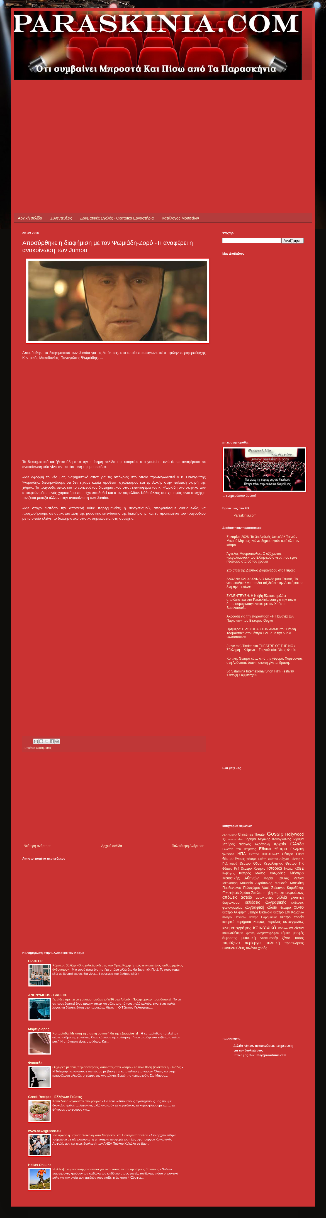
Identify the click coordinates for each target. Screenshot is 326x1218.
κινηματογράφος (236, 928)
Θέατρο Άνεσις (233, 859)
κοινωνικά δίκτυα (291, 928)
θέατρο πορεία (292, 917)
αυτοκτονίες (264, 897)
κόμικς (285, 933)
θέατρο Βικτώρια (260, 912)
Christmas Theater (252, 834)
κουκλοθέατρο (232, 933)
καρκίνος (274, 922)
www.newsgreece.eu (44, 1131)
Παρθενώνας (232, 888)
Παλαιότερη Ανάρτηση (188, 846)
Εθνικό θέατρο (273, 848)
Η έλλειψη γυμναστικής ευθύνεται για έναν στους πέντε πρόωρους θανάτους (106, 1169)
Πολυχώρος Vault (256, 888)
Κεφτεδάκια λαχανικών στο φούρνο (77, 1101)
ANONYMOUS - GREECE (47, 995)
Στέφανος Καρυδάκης (287, 888)
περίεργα (253, 942)
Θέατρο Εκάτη (256, 858)
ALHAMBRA (229, 834)
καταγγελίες (293, 921)
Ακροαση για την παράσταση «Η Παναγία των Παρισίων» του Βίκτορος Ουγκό (260, 618)
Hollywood (294, 834)
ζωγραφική (254, 907)
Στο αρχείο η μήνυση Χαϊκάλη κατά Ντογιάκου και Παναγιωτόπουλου (100, 1135)
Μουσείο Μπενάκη (289, 883)
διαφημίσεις (43, 747)
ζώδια (272, 907)
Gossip (275, 834)
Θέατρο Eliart (293, 854)
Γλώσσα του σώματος (239, 849)
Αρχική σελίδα (30, 218)
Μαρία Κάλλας (276, 878)
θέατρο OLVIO (292, 908)
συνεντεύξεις (233, 948)
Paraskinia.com (244, 515)
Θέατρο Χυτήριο (253, 868)
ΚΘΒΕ (299, 868)
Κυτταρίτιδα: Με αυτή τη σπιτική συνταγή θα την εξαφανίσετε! (95, 1033)
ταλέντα (251, 948)
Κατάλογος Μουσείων (180, 218)
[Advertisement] (87, 119)
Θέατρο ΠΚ (294, 863)
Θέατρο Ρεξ (230, 868)
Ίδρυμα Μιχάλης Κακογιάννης (268, 839)
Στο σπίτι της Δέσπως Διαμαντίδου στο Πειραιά (261, 570)
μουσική (249, 937)
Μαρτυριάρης (38, 1029)
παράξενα (231, 942)
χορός (262, 948)
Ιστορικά (274, 868)
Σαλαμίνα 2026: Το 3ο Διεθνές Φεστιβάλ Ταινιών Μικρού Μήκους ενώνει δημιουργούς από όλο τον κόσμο (263, 541)
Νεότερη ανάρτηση (37, 846)
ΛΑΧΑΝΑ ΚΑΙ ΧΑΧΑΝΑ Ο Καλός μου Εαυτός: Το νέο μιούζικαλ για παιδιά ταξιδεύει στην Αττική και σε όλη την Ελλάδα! (265, 583)
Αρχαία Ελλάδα (289, 844)
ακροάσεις (295, 892)
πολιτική (272, 942)
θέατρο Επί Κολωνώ (288, 912)
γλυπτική (297, 897)
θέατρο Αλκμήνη (234, 912)
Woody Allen (235, 839)
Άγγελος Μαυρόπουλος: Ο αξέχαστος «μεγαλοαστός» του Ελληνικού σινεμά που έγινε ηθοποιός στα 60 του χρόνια (262, 558)
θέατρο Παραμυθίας (263, 917)
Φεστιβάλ (230, 892)
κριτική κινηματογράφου (262, 933)
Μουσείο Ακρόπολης (256, 883)
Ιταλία (288, 868)
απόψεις (229, 897)
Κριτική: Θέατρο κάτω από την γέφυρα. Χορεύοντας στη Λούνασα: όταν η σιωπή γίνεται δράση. (265, 660)
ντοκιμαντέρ (269, 938)
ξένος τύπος (293, 938)
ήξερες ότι (275, 892)
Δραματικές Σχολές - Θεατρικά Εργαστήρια (117, 218)
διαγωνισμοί (231, 903)
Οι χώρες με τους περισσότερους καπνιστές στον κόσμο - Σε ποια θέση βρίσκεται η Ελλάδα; (117, 1067)
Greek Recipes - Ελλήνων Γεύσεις (55, 1097)
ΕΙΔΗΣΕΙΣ (35, 961)
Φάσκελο (35, 1063)
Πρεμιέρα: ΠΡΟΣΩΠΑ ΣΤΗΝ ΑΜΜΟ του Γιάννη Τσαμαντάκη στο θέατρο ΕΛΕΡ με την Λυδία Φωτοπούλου (261, 633)
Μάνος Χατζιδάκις (270, 873)
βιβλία (281, 897)
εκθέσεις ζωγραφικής (265, 902)
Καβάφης (228, 873)
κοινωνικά (264, 927)
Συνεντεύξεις (61, 218)
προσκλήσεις (294, 943)
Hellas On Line (39, 1165)
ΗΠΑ (241, 854)
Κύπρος (245, 873)
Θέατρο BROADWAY (264, 854)
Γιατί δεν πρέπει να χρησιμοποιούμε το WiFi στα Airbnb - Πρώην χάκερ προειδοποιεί (111, 999)
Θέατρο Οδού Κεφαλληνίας (261, 863)
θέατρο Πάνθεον (234, 917)
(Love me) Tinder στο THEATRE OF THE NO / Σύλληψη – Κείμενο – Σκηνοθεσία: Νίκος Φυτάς (261, 648)
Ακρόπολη (262, 844)
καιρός (259, 921)
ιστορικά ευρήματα (236, 922)
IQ (223, 839)
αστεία (246, 897)
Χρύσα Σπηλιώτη (253, 893)
